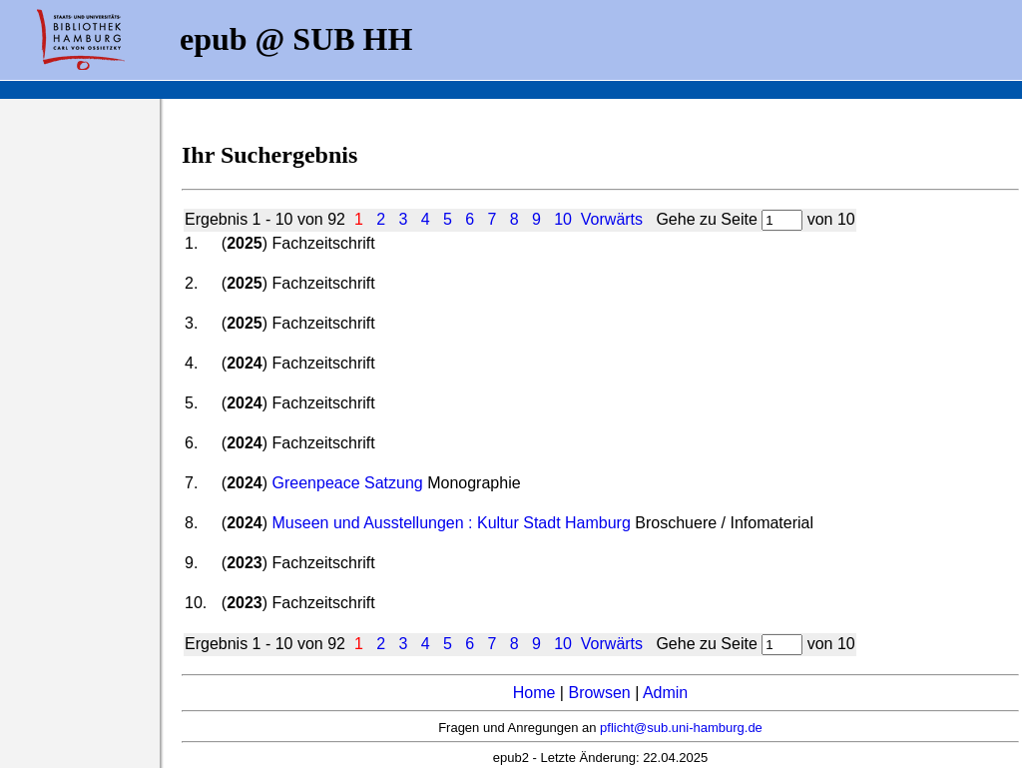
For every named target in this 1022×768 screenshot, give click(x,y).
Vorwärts (612, 219)
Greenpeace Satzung (347, 482)
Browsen (599, 692)
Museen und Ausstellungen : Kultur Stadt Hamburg (451, 522)
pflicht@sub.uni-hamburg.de (681, 727)
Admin (665, 692)
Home (534, 692)
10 (563, 219)
